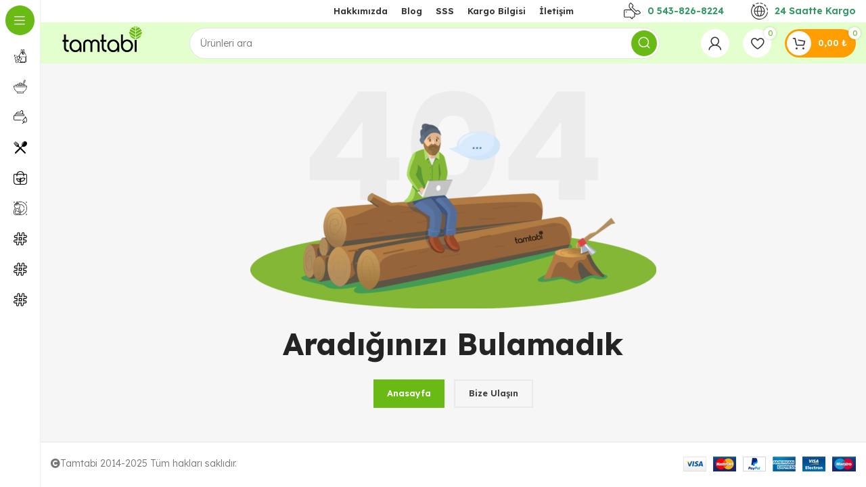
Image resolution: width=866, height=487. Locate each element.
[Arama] (424, 43)
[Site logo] (99, 42)
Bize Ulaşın (493, 393)
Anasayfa (409, 393)
